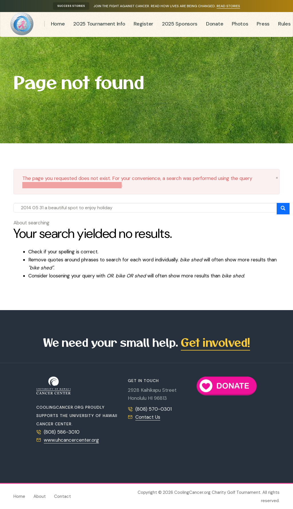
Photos (240, 25)
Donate (214, 25)
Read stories (228, 6)
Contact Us (147, 417)
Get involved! (215, 342)
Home (58, 25)
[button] (277, 178)
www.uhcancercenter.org (71, 440)
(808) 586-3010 (62, 432)
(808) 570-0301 (153, 409)
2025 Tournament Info (99, 25)
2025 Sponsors (179, 25)
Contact (62, 496)
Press (263, 25)
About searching (31, 223)
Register (143, 25)
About (39, 496)
